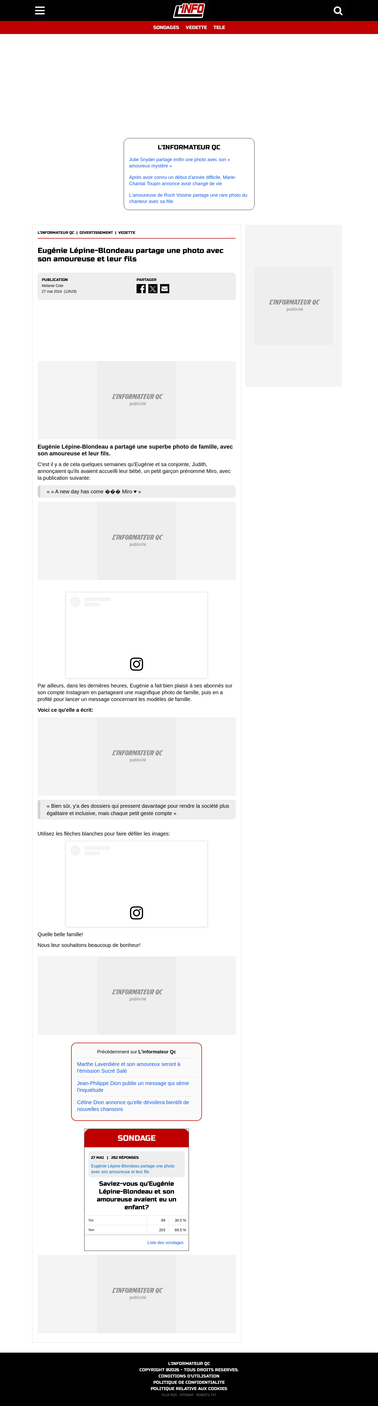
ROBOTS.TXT (206, 1395)
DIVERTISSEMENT (96, 232)
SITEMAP (186, 1395)
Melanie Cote (53, 286)
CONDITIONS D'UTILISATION (189, 1376)
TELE (219, 27)
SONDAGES (166, 27)
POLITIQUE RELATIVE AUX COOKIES (189, 1388)
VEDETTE (196, 27)
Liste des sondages (166, 1242)
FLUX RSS (169, 1395)
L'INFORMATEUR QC (56, 232)
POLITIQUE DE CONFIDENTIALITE (189, 1382)
